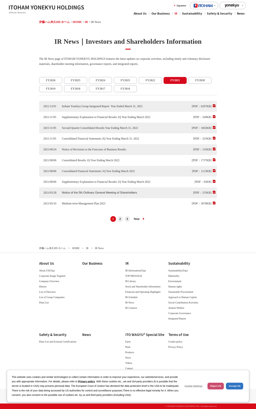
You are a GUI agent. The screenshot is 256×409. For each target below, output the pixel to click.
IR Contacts (131, 307)
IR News (129, 302)
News (241, 13)
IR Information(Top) (135, 270)
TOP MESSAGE (133, 275)
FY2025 (75, 80)
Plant (127, 347)
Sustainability (192, 13)
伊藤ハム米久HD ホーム (54, 21)
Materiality (174, 275)
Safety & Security (219, 13)
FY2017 (100, 88)
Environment (175, 281)
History (43, 286)
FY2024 (100, 80)
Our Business (160, 13)
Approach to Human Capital (182, 297)
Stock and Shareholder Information (143, 286)
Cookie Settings (193, 386)
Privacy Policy (175, 347)
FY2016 (125, 88)
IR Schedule (131, 297)
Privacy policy (86, 381)
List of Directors (47, 291)
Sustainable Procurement (180, 291)
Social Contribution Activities (183, 302)
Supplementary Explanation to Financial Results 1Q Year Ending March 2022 (106, 181)
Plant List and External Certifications (57, 341)
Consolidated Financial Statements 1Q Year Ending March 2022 (98, 171)
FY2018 (75, 88)
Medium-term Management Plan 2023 (83, 203)
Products (129, 352)
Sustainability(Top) (178, 270)
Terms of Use (178, 334)
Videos (128, 363)
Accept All (234, 386)
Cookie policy (175, 341)
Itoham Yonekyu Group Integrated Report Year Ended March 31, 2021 (102, 106)
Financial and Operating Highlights (143, 291)
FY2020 (200, 80)
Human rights (175, 286)
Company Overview (49, 281)
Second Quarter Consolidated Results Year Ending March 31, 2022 (100, 127)
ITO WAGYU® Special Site (144, 334)
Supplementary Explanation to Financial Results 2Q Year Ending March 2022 (106, 117)
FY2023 (125, 80)
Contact (129, 368)
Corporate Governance (179, 313)
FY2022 (150, 80)
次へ (138, 219)
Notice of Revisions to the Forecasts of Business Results (94, 149)
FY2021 (175, 80)
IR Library (130, 281)
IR (176, 13)
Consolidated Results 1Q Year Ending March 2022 (90, 160)
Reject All (215, 386)
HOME (77, 21)
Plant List (44, 302)
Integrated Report (177, 318)
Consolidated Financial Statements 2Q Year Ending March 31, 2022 (100, 138)
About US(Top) (47, 270)
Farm (128, 341)
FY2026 (50, 80)
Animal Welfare (176, 307)
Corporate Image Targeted (52, 275)
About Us (140, 13)
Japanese (181, 5)
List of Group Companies (52, 297)
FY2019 (50, 88)
